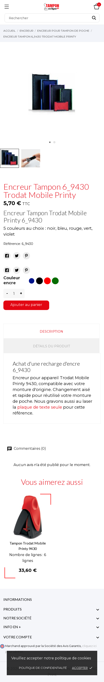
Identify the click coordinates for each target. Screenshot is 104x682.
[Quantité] (14, 293)
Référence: (12, 244)
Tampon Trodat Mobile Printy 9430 (27, 546)
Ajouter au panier (26, 305)
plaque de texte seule (39, 407)
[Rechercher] (52, 17)
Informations (17, 599)
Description (51, 331)
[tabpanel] (52, 94)
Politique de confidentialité (43, 668)
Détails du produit (51, 346)
